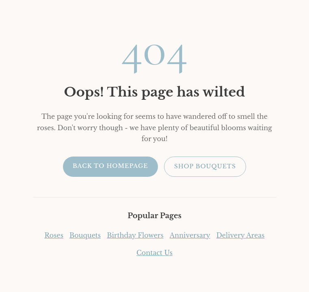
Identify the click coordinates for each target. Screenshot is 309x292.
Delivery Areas (240, 235)
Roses (53, 235)
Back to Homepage (110, 166)
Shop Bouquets (205, 166)
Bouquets (85, 235)
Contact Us (154, 253)
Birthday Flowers (135, 235)
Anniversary (190, 235)
